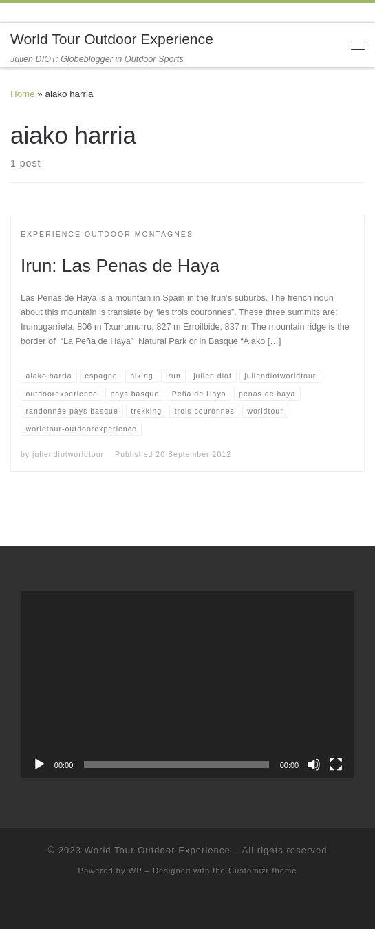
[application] (187, 684)
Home (22, 94)
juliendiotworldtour (68, 454)
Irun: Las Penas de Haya (120, 265)
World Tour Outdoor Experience (158, 850)
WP (135, 870)
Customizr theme (262, 870)
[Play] (39, 764)
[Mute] (314, 764)
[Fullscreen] (336, 764)
